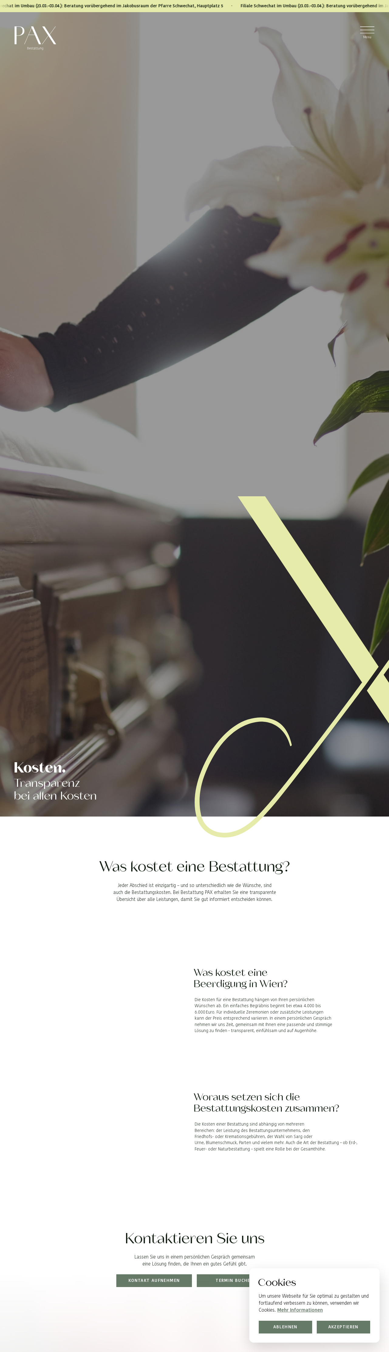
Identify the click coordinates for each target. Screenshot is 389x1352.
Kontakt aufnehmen (154, 1280)
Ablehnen (285, 1326)
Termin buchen (235, 1280)
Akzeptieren (343, 1326)
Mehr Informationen (300, 1310)
